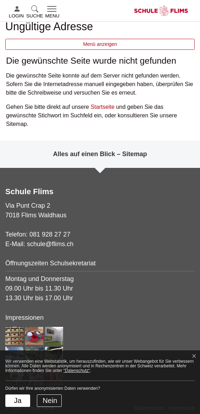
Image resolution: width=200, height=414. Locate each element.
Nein (50, 400)
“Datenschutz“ (76, 370)
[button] (35, 12)
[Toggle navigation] (52, 12)
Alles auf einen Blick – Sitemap (100, 154)
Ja (17, 400)
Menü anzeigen (100, 44)
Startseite (102, 107)
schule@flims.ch (50, 244)
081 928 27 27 (49, 234)
